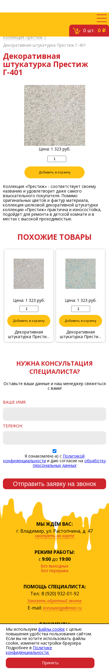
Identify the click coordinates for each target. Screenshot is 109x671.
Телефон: (13, 426)
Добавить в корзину (54, 172)
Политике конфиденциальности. (29, 650)
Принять (50, 662)
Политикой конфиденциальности (44, 458)
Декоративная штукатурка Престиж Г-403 (80, 334)
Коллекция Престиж (23, 37)
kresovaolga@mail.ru (62, 608)
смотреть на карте (54, 535)
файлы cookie (51, 629)
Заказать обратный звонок (54, 600)
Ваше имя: (14, 402)
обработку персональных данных (69, 463)
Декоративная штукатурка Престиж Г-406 (29, 334)
